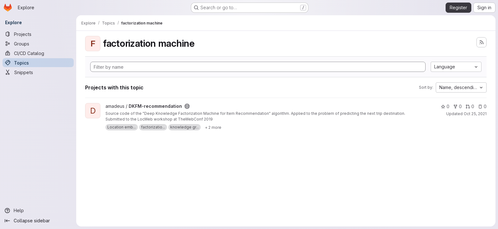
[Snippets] (38, 72)
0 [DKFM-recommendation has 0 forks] (457, 106)
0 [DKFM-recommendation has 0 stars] (445, 106)
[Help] (38, 210)
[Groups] (38, 43)
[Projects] (38, 34)
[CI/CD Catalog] (38, 53)
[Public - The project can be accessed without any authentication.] (187, 106)
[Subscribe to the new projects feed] (481, 42)
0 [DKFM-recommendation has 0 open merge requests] (470, 106)
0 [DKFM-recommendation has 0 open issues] (482, 106)
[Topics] (38, 62)
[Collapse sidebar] (38, 220)
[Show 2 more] (213, 127)
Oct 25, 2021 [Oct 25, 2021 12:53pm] (475, 113)
